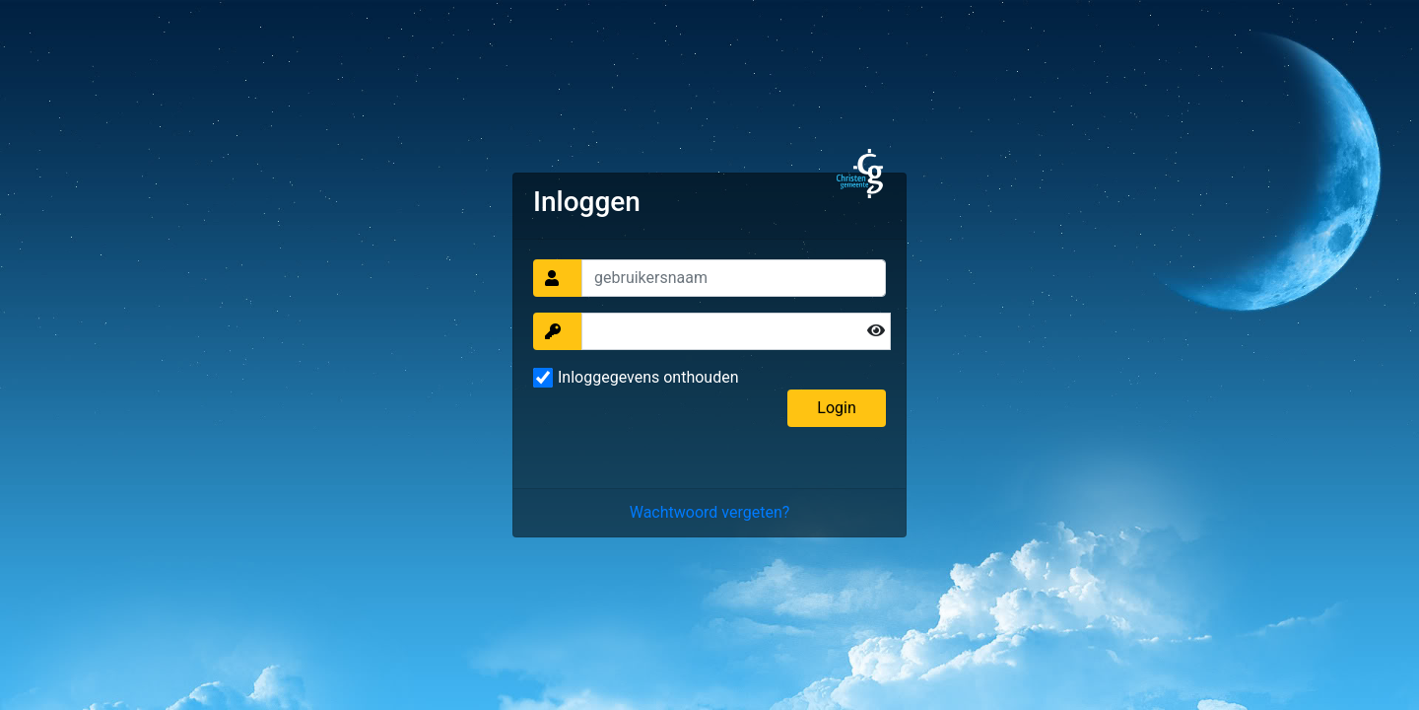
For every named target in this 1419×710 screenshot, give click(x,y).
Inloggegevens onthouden (648, 377)
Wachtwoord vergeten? (710, 512)
